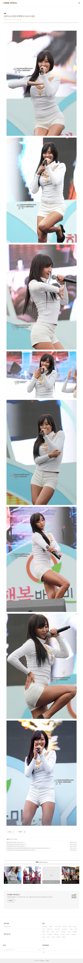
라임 (44, 929)
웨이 (44, 937)
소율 (54, 937)
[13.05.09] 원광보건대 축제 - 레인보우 (15, 846)
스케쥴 (63, 934)
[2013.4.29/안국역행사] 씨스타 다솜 (15, 842)
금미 (71, 929)
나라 (76, 929)
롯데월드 (64, 932)
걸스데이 (58, 929)
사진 (44, 934)
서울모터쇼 (65, 929)
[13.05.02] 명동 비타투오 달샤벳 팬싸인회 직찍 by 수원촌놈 (20, 850)
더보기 (43, 940)
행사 (48, 932)
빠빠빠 (75, 932)
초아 (58, 932)
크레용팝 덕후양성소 (10, 3)
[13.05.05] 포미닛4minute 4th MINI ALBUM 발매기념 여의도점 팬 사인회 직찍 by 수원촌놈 (28, 848)
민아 (49, 937)
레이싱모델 (58, 926)
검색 (39, 949)
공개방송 (45, 926)
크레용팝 (50, 934)
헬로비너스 (50, 929)
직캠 (53, 932)
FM (44, 932)
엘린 (64, 937)
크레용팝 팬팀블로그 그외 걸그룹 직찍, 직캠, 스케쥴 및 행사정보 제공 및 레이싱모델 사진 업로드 (30, 897)
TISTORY (42, 960)
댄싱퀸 (65, 926)
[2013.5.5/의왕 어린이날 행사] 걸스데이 (16, 844)
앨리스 (51, 926)
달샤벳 (58, 937)
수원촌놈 (74, 934)
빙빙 (70, 926)
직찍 (8, 839)
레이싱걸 (57, 934)
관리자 (47, 960)
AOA (69, 932)
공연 (75, 926)
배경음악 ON (7, 926)
